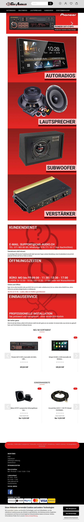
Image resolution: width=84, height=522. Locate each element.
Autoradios (10, 10)
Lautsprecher (35, 10)
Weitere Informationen (71, 518)
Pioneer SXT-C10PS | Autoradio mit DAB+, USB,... (24, 358)
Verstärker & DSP (63, 10)
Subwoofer (48, 10)
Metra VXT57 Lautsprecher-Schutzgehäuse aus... (24, 409)
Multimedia (22, 10)
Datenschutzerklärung (31, 516)
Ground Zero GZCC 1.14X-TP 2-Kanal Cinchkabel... (60, 409)
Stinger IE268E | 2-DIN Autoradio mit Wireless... (60, 358)
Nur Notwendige (71, 513)
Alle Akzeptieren (71, 508)
